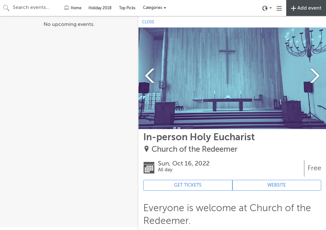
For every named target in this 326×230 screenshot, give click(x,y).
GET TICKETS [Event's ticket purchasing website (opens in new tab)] (188, 185)
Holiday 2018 (100, 8)
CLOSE (148, 22)
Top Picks (127, 8)
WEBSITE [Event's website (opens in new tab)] (276, 185)
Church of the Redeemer (194, 149)
